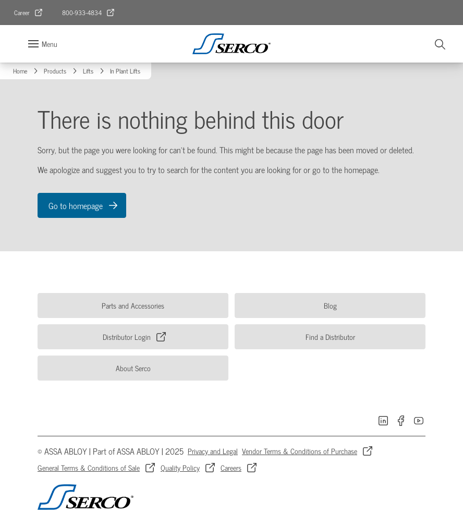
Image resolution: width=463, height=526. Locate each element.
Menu (49, 44)
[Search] (441, 44)
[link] (29, 12)
